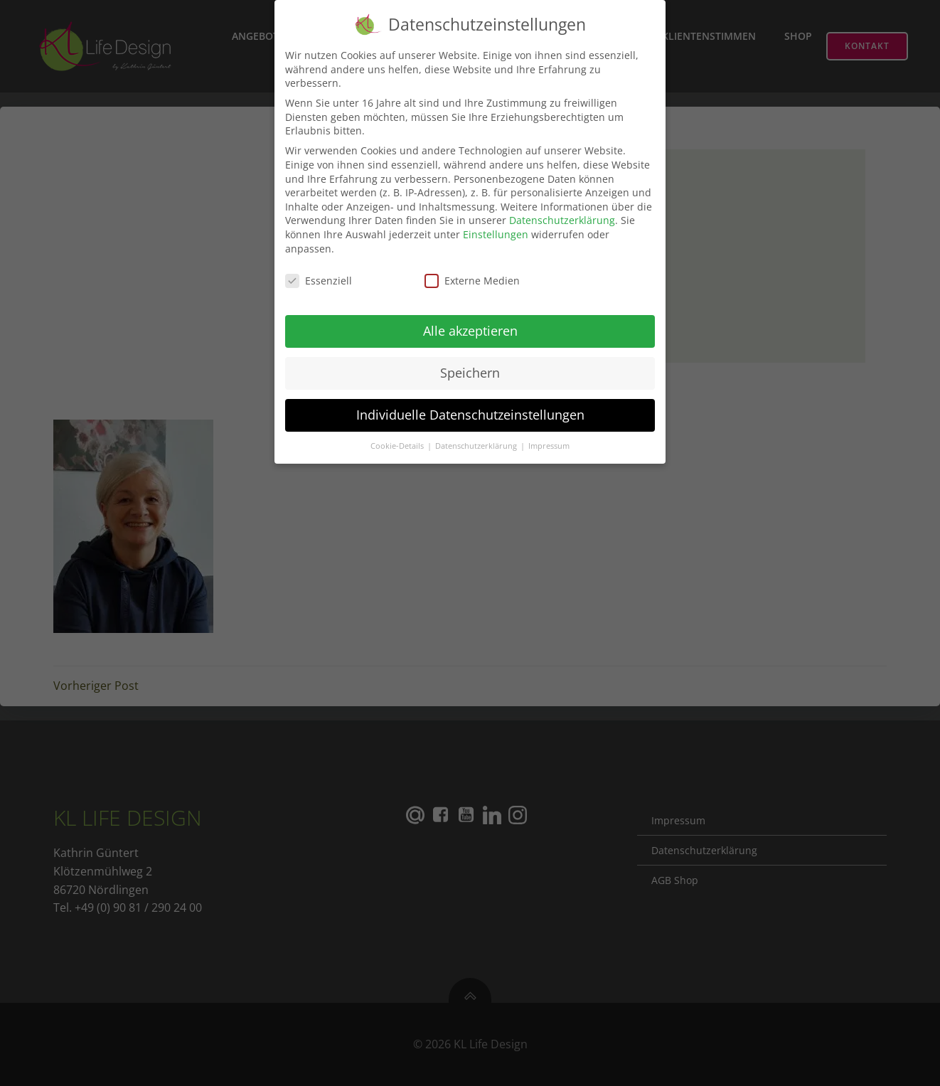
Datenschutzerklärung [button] (477, 438)
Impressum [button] (549, 438)
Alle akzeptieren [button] (470, 323)
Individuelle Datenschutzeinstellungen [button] (470, 406)
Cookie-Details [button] (398, 438)
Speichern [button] (470, 365)
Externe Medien (472, 273)
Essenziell (318, 273)
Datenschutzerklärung (562, 213)
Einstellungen (495, 226)
